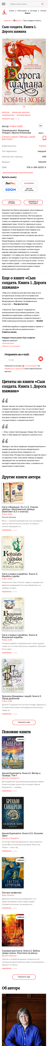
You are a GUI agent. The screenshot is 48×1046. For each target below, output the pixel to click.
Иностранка (22, 11)
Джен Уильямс (8, 895)
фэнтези (5, 112)
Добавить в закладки (33, 202)
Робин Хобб (16, 126)
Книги (27, 13)
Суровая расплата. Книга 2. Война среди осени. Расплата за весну (21, 952)
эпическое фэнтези (21, 112)
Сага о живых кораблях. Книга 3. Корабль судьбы (20, 575)
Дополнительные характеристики (18, 173)
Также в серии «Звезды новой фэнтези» (18, 138)
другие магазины (29, 189)
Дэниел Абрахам (9, 956)
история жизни (24, 115)
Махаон (43, 11)
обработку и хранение (14, 369)
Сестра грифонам (11, 892)
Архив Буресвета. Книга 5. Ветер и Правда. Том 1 (21, 774)
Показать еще (10, 119)
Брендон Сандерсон (10, 778)
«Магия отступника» (11, 346)
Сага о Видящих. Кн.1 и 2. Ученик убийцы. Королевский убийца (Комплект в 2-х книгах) (20, 509)
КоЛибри (33, 11)
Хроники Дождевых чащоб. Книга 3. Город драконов (21, 697)
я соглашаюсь (31, 366)
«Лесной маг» (8, 343)
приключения (8, 115)
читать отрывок (11, 202)
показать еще (24, 722)
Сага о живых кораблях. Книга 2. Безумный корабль (20, 636)
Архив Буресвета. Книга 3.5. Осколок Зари (22, 834)
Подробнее (9, 530)
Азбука (11, 11)
